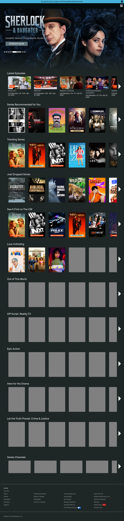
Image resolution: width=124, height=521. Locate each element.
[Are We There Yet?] (97, 466)
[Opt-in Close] (122, 1)
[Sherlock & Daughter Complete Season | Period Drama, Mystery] (62, 40)
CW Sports (7, 499)
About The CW (98, 494)
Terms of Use (78, 1)
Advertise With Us (69, 505)
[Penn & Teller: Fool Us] (19, 466)
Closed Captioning (70, 494)
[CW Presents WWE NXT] (71, 466)
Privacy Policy (67, 1)
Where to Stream (39, 496)
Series (6, 494)
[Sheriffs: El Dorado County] (45, 466)
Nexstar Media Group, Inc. (102, 496)
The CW (4, 5)
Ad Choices (67, 499)
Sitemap (96, 502)
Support (6, 505)
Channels (7, 502)
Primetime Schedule (40, 494)
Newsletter (37, 499)
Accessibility (68, 496)
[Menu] (121, 5)
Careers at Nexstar (100, 499)
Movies (6, 496)
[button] (119, 86)
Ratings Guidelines (70, 502)
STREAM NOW (16, 43)
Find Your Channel (39, 502)
